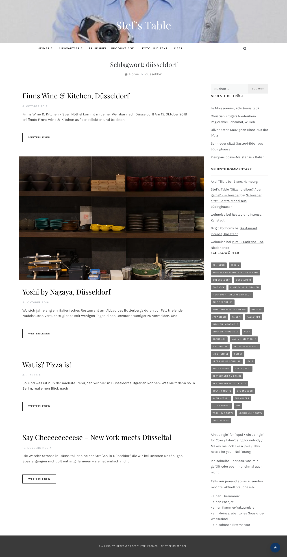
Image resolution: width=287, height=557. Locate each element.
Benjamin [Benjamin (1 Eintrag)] (219, 265)
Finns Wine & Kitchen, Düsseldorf (75, 95)
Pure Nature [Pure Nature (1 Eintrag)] (221, 368)
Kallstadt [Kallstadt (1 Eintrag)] (253, 317)
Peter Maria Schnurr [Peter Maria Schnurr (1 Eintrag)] (227, 361)
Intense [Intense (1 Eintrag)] (256, 309)
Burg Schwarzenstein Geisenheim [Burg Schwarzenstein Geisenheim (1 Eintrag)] (235, 272)
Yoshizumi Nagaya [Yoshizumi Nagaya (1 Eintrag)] (250, 413)
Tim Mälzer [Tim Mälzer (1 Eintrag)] (242, 398)
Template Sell (178, 546)
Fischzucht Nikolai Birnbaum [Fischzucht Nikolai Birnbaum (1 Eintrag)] (232, 294)
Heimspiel (46, 48)
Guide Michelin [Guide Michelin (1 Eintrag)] (223, 302)
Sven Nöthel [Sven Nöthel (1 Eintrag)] (221, 398)
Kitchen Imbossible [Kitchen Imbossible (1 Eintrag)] (225, 324)
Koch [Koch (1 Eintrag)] (247, 331)
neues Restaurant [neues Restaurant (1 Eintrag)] (245, 346)
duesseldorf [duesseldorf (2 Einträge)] (221, 280)
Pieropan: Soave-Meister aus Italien (238, 157)
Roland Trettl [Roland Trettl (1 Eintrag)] (222, 391)
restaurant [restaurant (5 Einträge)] (243, 368)
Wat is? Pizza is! (46, 364)
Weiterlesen (39, 137)
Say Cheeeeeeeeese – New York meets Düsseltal (96, 437)
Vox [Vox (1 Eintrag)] (238, 405)
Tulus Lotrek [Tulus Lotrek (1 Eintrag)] (221, 405)
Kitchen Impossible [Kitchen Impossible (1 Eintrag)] (225, 331)
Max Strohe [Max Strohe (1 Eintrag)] (220, 346)
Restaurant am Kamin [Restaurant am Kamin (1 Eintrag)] (227, 376)
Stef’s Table (143, 25)
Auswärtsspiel (71, 48)
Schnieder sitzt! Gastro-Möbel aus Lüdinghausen (236, 201)
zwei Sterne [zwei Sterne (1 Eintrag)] (221, 420)
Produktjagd (124, 48)
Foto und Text (155, 48)
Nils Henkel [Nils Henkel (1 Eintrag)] (220, 354)
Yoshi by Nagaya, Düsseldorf (66, 291)
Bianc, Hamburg (245, 182)
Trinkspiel (98, 48)
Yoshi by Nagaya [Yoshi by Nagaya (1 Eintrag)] (223, 413)
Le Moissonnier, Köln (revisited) (235, 108)
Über (178, 48)
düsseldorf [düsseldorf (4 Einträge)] (244, 280)
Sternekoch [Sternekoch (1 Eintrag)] (245, 391)
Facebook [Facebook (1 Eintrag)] (219, 287)
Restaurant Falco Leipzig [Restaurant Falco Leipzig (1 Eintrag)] (229, 383)
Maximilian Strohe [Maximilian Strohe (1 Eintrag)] (243, 339)
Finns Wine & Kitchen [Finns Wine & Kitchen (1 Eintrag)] (244, 287)
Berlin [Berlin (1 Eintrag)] (234, 265)
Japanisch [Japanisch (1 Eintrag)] (219, 317)
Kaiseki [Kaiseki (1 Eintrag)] (236, 317)
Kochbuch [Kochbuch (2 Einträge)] (219, 339)
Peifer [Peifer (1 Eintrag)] (238, 354)
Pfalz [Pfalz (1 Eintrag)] (250, 361)
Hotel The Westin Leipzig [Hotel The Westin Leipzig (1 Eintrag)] (229, 309)
